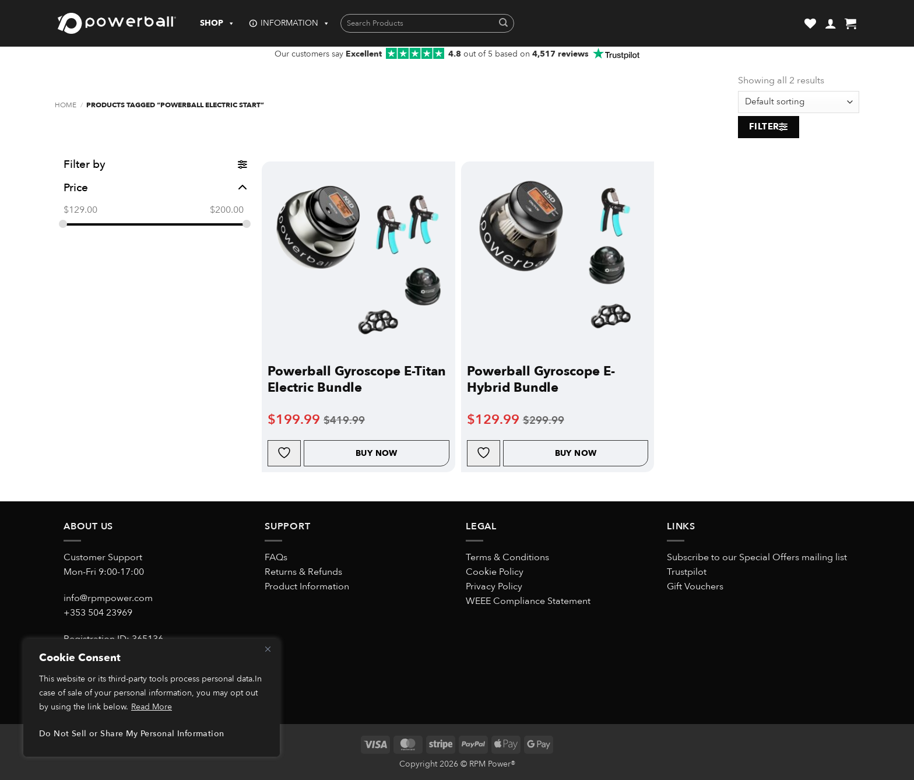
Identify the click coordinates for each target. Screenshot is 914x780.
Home (65, 105)
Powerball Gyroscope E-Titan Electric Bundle (357, 379)
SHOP (217, 23)
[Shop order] (798, 102)
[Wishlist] (810, 23)
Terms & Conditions (507, 557)
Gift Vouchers (695, 586)
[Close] (268, 649)
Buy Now (377, 453)
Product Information (307, 586)
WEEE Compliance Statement (528, 601)
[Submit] (503, 23)
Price (155, 187)
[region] (151, 698)
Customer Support (103, 557)
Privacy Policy (494, 586)
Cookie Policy (494, 571)
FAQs (276, 557)
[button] (830, 23)
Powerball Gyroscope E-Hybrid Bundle (541, 379)
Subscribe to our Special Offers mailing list (757, 557)
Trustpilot (686, 571)
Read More (151, 706)
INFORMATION (295, 23)
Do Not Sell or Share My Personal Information (131, 733)
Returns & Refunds (303, 571)
